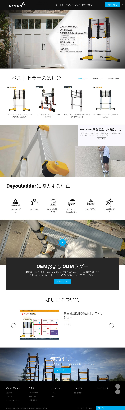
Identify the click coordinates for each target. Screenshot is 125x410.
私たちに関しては (73, 5)
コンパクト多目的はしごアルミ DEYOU (48, 116)
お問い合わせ (87, 5)
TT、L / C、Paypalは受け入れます (72, 210)
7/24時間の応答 (109, 210)
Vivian (117, 391)
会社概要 (9, 393)
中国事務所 (77, 393)
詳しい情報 (101, 139)
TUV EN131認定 (15, 210)
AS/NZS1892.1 (33, 400)
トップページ (80, 408)
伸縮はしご (82, 79)
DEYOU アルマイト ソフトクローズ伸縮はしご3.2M (19, 116)
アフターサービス (12, 400)
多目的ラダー (113, 79)
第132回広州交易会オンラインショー (84, 315)
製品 (61, 5)
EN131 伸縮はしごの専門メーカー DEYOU (105, 116)
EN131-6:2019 (33, 393)
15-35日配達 (90, 209)
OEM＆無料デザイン (53, 210)
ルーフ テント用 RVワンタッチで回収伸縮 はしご (77, 116)
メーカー (9, 396)
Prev (13, 325)
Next (111, 325)
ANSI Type (32, 396)
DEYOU (117, 386)
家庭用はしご (98, 79)
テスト (53, 393)
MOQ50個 (34, 209)
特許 (52, 396)
